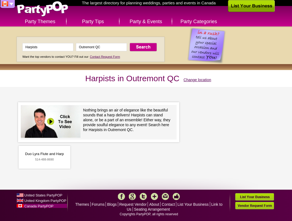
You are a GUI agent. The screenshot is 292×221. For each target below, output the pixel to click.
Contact (168, 204)
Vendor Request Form (254, 206)
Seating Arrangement (152, 209)
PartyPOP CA (42, 9)
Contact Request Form (105, 56)
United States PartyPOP (43, 195)
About (154, 204)
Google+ (132, 196)
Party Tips (93, 21)
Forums (98, 204)
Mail (165, 196)
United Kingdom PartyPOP (45, 201)
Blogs (112, 204)
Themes (82, 204)
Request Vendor (133, 204)
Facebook (121, 196)
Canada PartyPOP (38, 206)
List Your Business (192, 204)
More (154, 196)
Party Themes (40, 21)
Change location (197, 80)
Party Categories (198, 21)
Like (176, 196)
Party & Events (146, 21)
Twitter (143, 196)
